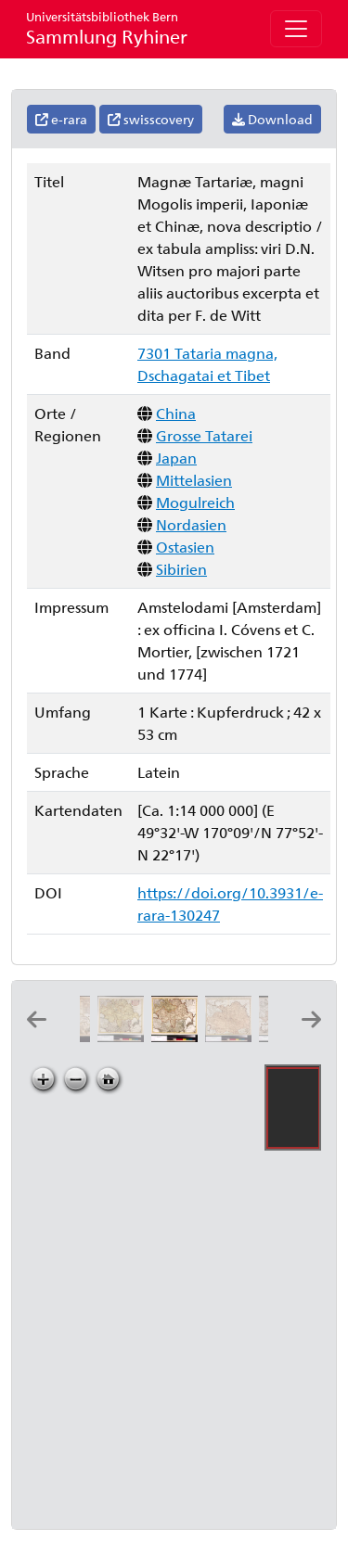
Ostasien (185, 546)
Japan (176, 457)
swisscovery (151, 119)
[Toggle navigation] (296, 28)
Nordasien (191, 524)
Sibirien (181, 569)
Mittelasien (194, 480)
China (176, 413)
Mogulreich (195, 502)
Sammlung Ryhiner (106, 28)
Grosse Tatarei (204, 435)
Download (272, 119)
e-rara (61, 119)
